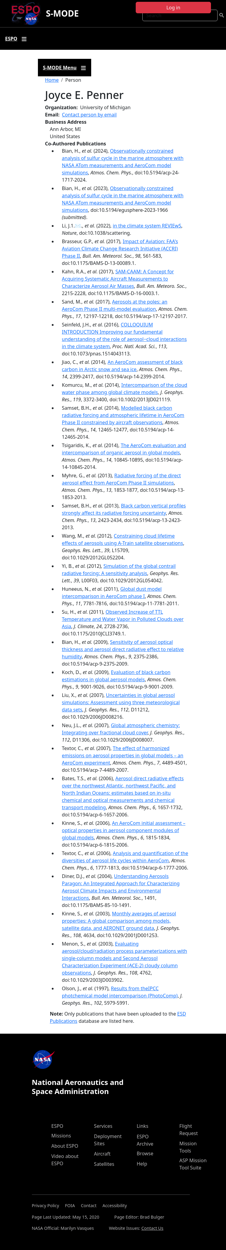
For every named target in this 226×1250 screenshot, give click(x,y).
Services (103, 1126)
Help (142, 1163)
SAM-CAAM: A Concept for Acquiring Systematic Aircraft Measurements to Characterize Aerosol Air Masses (118, 278)
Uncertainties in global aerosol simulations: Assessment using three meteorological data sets (121, 702)
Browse (145, 1153)
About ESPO (64, 1146)
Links (142, 1126)
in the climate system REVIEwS (147, 225)
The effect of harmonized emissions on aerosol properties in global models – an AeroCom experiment (123, 755)
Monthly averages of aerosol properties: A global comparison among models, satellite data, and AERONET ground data (119, 920)
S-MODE (62, 13)
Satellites (104, 1164)
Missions (61, 1135)
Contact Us (152, 1228)
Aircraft (102, 1153)
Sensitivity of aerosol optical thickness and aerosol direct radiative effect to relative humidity (123, 649)
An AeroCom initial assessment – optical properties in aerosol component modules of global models (124, 830)
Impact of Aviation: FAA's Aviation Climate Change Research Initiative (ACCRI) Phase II (120, 248)
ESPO (57, 1126)
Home (52, 80)
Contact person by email (89, 114)
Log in (173, 7)
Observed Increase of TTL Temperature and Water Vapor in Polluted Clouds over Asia (123, 619)
